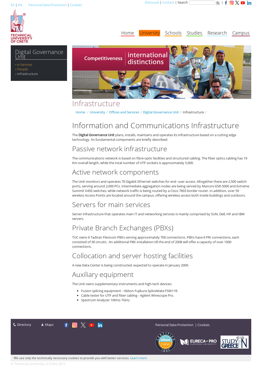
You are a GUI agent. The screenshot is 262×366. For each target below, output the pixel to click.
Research (217, 33)
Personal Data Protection (47, 5)
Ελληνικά (152, 2)
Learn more (138, 358)
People (22, 69)
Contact (168, 2)
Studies (194, 33)
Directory (24, 324)
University (149, 33)
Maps (49, 324)
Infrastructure (27, 73)
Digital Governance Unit (39, 54)
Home (127, 33)
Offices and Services (124, 112)
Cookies (76, 5)
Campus (240, 33)
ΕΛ (13, 5)
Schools (173, 33)
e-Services (24, 64)
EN (20, 5)
